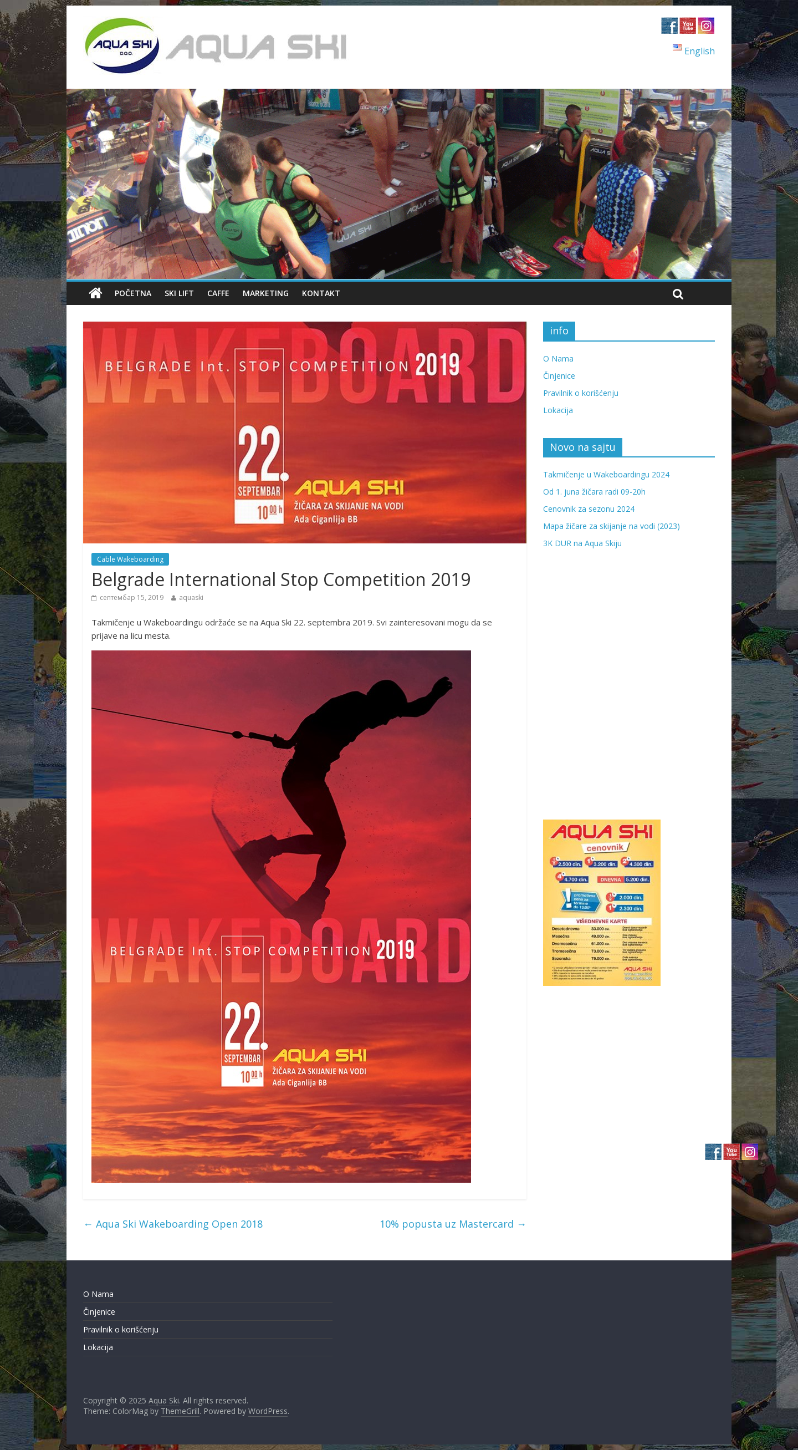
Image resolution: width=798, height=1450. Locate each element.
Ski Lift (179, 293)
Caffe (218, 293)
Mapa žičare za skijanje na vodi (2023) (611, 526)
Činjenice (559, 375)
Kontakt (321, 293)
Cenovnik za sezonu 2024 (589, 508)
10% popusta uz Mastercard (453, 1223)
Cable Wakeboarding (130, 559)
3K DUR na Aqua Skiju (582, 543)
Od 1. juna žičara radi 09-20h (594, 491)
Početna (133, 293)
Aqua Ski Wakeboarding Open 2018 (173, 1223)
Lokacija (558, 410)
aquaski (191, 597)
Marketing (266, 293)
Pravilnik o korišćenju (580, 393)
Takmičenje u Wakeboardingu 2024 (606, 474)
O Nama (558, 358)
